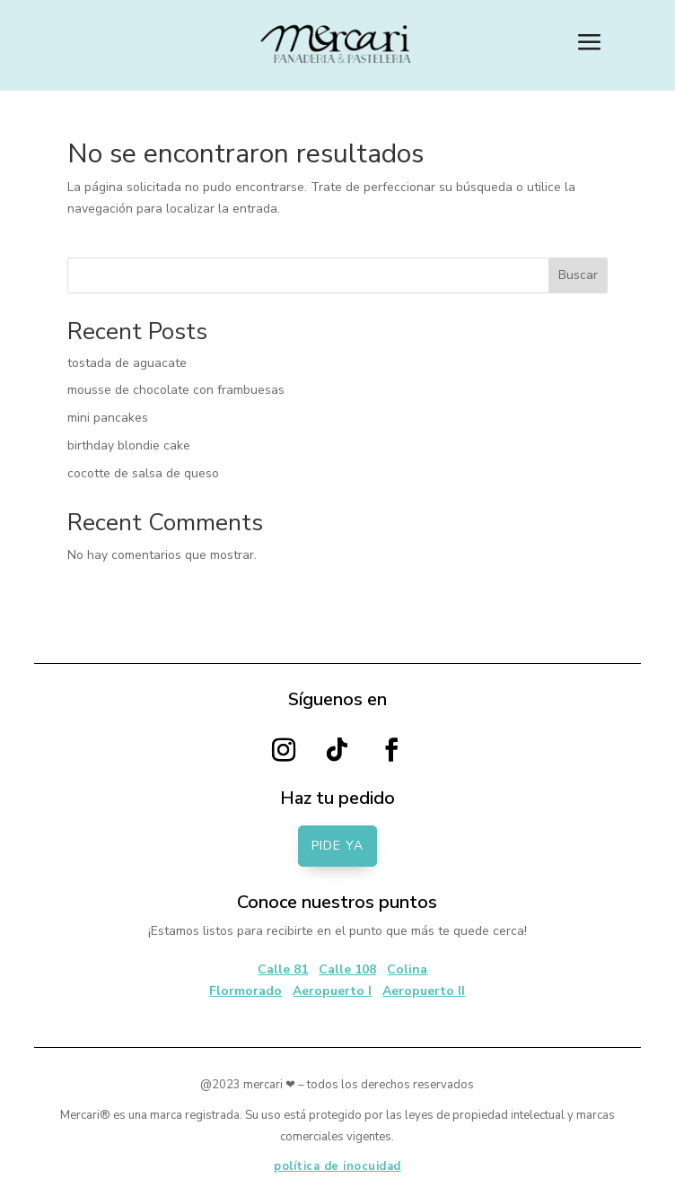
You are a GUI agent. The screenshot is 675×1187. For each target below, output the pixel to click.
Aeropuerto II (423, 990)
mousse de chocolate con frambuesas (176, 389)
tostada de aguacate (127, 362)
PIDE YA (337, 845)
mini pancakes (107, 417)
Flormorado (245, 990)
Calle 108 (347, 969)
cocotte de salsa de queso (143, 473)
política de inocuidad (337, 1166)
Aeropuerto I (332, 990)
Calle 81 (283, 969)
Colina (407, 969)
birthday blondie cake (128, 445)
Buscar (578, 275)
